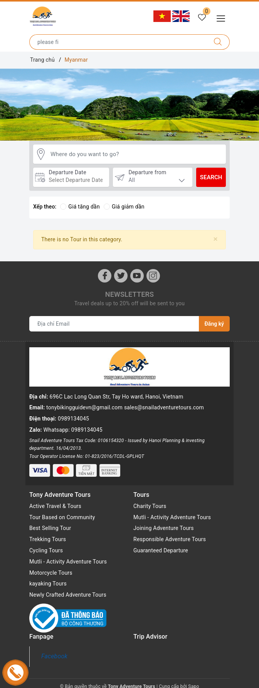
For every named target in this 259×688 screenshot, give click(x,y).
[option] (129, 105)
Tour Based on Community (62, 511)
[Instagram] (153, 276)
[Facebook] (104, 276)
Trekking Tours (47, 533)
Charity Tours (149, 500)
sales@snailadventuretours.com (164, 407)
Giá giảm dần (124, 207)
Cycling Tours (46, 544)
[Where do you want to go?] (136, 154)
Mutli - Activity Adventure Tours (68, 555)
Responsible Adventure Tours (169, 533)
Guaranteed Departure (160, 544)
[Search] (218, 42)
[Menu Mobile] (223, 17)
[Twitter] (121, 276)
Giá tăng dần (80, 207)
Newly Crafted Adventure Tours (67, 588)
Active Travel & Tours (55, 500)
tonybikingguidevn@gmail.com (84, 407)
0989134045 (73, 418)
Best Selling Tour (50, 522)
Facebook (54, 650)
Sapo (193, 680)
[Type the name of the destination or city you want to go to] (118, 42)
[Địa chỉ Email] (114, 323)
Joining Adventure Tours (163, 522)
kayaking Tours (48, 577)
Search (211, 177)
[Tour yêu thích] (202, 17)
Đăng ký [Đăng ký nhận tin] (214, 324)
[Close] (215, 239)
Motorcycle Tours (50, 566)
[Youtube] (137, 276)
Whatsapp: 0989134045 (73, 430)
